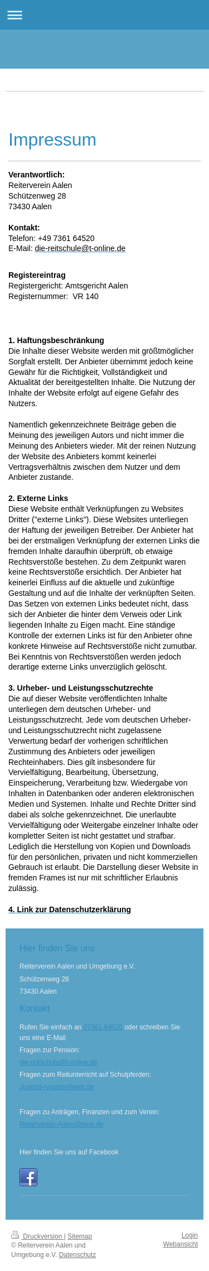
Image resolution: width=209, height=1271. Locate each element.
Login (190, 1235)
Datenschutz (77, 1255)
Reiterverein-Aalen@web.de (61, 1124)
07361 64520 (103, 1027)
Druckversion (37, 1236)
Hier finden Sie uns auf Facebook (69, 1152)
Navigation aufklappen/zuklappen (104, 15)
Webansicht (180, 1244)
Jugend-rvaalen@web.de (57, 1087)
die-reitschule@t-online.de (59, 1062)
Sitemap (79, 1236)
